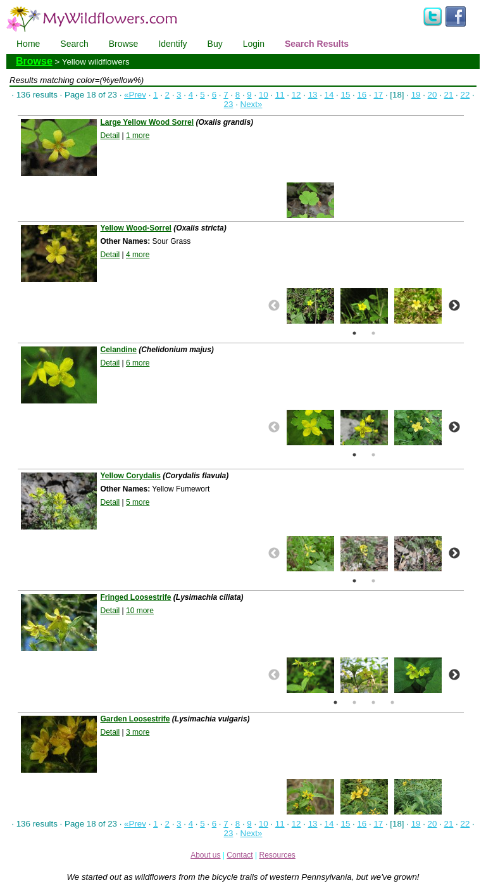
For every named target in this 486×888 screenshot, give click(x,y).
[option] (310, 200)
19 (416, 94)
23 (229, 104)
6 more (137, 362)
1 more (137, 135)
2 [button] (373, 333)
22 (465, 94)
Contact (239, 855)
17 (378, 94)
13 (313, 94)
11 (280, 94)
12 (296, 94)
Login (254, 44)
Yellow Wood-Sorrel (135, 228)
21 (449, 94)
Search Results (317, 44)
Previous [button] (274, 306)
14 (329, 94)
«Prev (135, 94)
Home (28, 44)
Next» (251, 104)
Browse (124, 44)
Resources (277, 855)
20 (432, 94)
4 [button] (392, 702)
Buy (215, 44)
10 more (140, 610)
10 (263, 94)
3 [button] (373, 702)
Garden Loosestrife (135, 718)
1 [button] (354, 333)
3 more (137, 732)
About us (205, 855)
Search (74, 44)
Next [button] (454, 306)
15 (346, 94)
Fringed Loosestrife (135, 597)
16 (361, 94)
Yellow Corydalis (130, 475)
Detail (110, 135)
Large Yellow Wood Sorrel (147, 122)
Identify (172, 44)
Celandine (118, 349)
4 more (137, 254)
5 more (137, 502)
